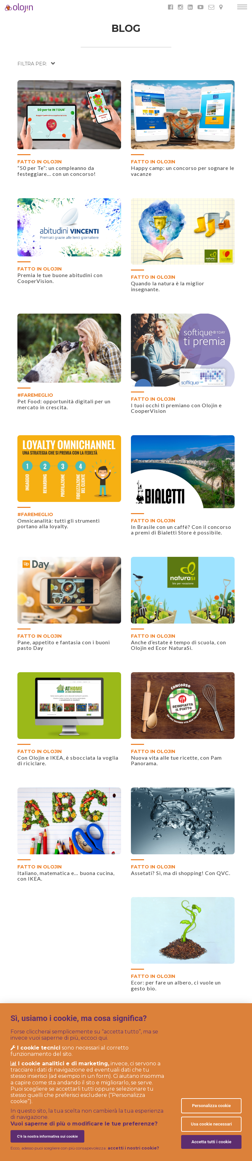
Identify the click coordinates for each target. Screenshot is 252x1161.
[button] (36, 63)
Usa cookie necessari (211, 1124)
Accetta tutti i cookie (211, 1141)
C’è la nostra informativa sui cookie (47, 1136)
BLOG (126, 28)
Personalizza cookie (211, 1105)
